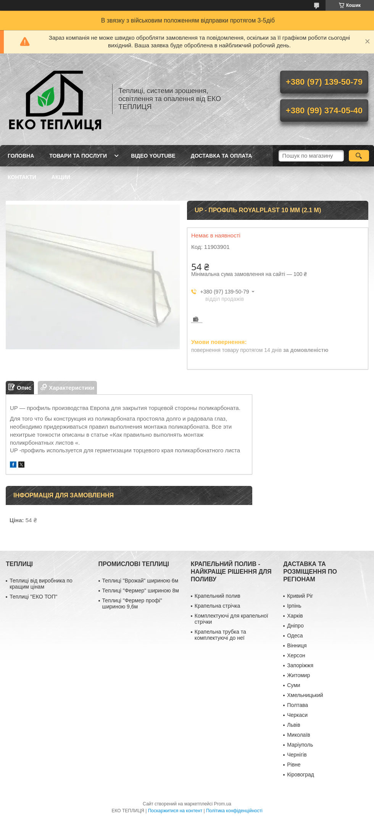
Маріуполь (300, 745)
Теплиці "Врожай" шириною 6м (140, 581)
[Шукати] (359, 155)
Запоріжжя (300, 665)
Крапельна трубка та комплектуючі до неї (220, 635)
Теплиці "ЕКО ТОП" (33, 597)
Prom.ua (222, 804)
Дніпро (295, 626)
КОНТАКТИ (22, 177)
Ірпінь (294, 606)
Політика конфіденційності (234, 810)
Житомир (298, 675)
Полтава (297, 705)
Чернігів (296, 755)
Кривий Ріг (300, 596)
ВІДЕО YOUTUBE (153, 156)
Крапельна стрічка (217, 606)
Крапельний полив (217, 596)
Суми (293, 685)
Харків (295, 616)
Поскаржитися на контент (175, 810)
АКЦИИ (61, 177)
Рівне (293, 765)
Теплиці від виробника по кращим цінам (41, 584)
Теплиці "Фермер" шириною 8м (140, 590)
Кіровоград (300, 774)
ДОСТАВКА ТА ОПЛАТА (221, 156)
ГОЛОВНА (21, 156)
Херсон (296, 655)
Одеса (295, 635)
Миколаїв (298, 735)
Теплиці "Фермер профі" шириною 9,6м (132, 603)
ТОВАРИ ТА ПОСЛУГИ (78, 156)
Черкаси (297, 715)
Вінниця (296, 645)
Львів (293, 725)
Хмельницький (305, 695)
